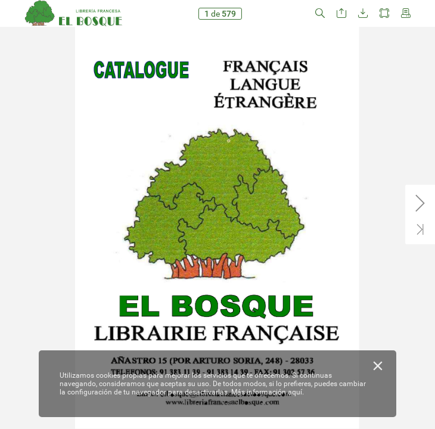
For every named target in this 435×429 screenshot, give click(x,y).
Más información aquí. (267, 392)
